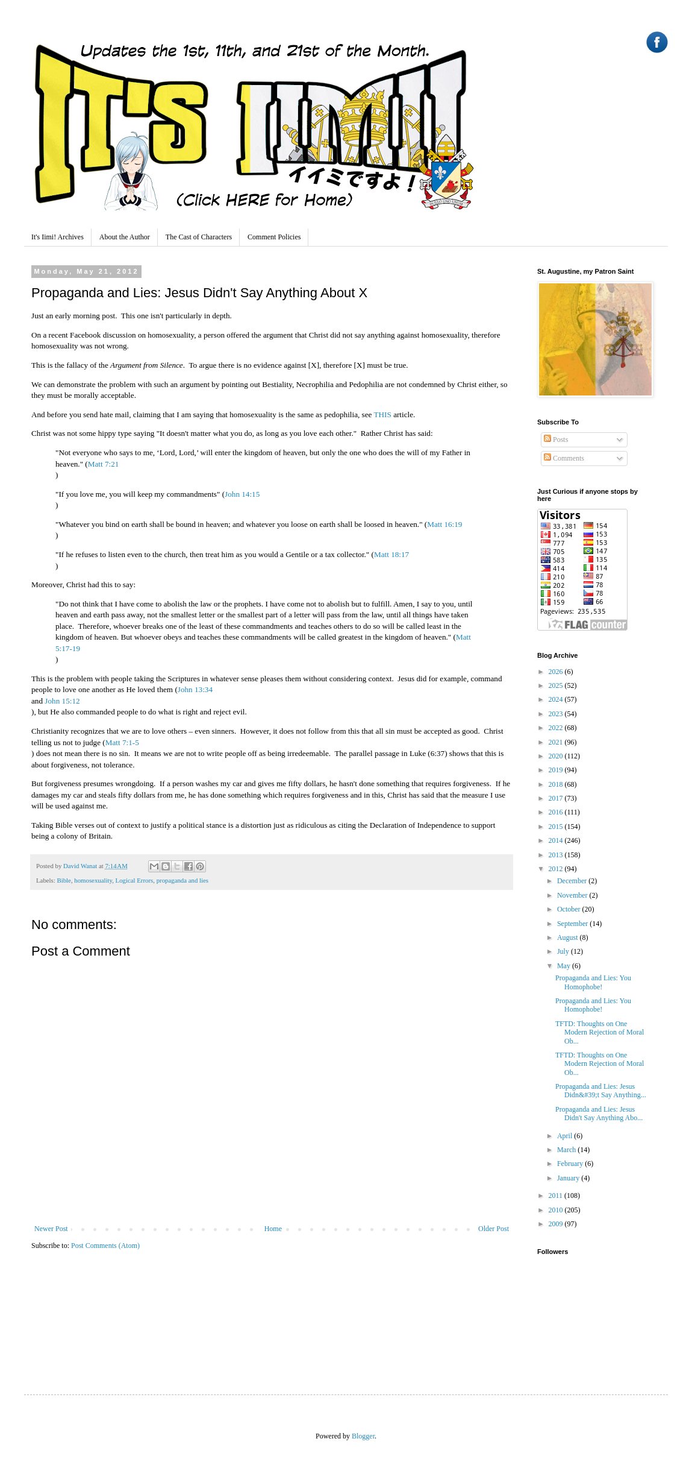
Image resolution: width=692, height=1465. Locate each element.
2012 (557, 869)
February (571, 1163)
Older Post (493, 1228)
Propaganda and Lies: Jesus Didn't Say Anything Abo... (599, 1113)
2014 (557, 840)
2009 (557, 1224)
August (568, 937)
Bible (63, 880)
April (565, 1136)
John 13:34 (195, 689)
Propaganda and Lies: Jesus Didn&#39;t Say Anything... (600, 1090)
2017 (557, 798)
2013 (557, 855)
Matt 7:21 (103, 463)
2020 (557, 756)
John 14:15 (242, 494)
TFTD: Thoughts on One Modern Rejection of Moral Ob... (599, 1032)
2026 (557, 671)
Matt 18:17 (391, 554)
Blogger (363, 1436)
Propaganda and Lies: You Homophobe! (593, 982)
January (569, 1178)
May (564, 966)
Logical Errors (135, 880)
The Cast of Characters (199, 237)
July (564, 951)
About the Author (124, 237)
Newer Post (51, 1228)
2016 (557, 812)
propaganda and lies (182, 880)
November (573, 895)
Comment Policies (274, 237)
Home (273, 1228)
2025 (557, 685)
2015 (557, 826)
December (572, 881)
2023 (557, 714)
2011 (557, 1195)
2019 (557, 770)
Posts (556, 439)
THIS (382, 414)
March (567, 1149)
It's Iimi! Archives (57, 237)
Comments (564, 458)
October (569, 909)
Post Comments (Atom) (105, 1245)
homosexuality (93, 880)
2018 (557, 784)
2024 (557, 699)
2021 (557, 742)
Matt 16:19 (444, 524)
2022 (557, 727)
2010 (557, 1210)
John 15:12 (62, 700)
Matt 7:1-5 (122, 742)
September (573, 923)
